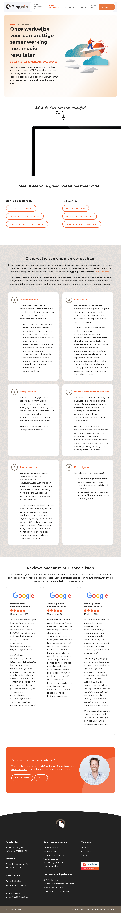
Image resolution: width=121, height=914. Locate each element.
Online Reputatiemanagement (59, 884)
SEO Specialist (50, 859)
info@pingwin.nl (18, 886)
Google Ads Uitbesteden (56, 892)
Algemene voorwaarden (103, 910)
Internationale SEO (53, 888)
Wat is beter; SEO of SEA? (82, 224)
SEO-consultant (51, 848)
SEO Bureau (49, 852)
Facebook (86, 852)
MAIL (42, 778)
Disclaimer (85, 910)
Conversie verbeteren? (25, 216)
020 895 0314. (103, 272)
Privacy (74, 910)
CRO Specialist (50, 867)
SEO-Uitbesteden (52, 880)
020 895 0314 (22, 778)
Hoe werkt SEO (76, 208)
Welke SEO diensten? (79, 216)
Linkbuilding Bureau (54, 855)
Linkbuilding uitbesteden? (27, 224)
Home (12, 24)
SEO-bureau (50, 766)
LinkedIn (85, 848)
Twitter (84, 855)
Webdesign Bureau (53, 863)
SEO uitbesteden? (21, 208)
